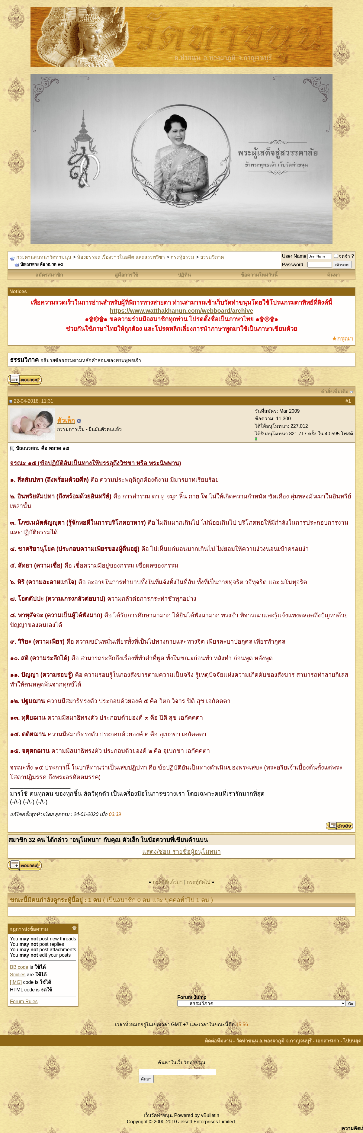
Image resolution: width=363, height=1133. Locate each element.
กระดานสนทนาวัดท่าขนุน (43, 257)
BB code (19, 967)
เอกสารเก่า (327, 1040)
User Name (294, 256)
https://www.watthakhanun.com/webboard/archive (181, 310)
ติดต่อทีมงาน (218, 1040)
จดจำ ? (344, 256)
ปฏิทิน (184, 274)
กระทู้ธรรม (182, 257)
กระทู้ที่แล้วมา (168, 882)
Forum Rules (24, 1001)
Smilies (18, 974)
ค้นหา (333, 274)
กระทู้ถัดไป (198, 882)
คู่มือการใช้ (126, 274)
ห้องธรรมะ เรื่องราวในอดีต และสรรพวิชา (121, 257)
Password (292, 264)
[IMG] (16, 982)
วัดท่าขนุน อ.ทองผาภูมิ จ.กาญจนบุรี (274, 1040)
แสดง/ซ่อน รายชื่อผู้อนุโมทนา (181, 851)
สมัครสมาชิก (49, 274)
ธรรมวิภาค (212, 257)
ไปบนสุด (352, 1040)
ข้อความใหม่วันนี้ (259, 274)
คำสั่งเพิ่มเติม (335, 391)
